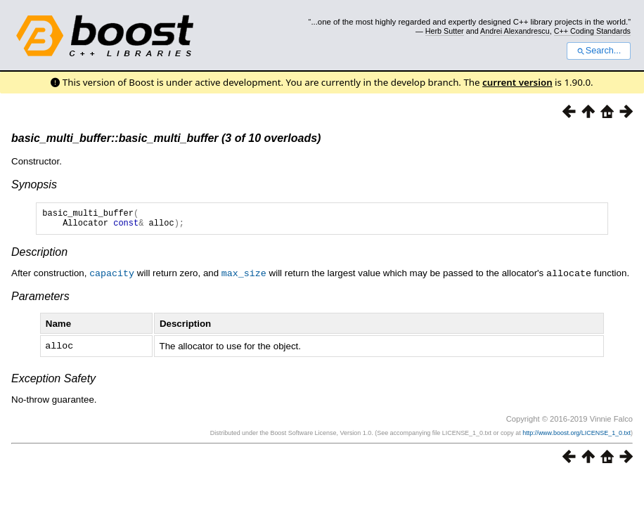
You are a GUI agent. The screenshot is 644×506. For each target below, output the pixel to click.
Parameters (40, 300)
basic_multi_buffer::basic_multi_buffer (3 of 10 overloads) (166, 138)
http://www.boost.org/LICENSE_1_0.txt (576, 435)
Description (39, 256)
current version (517, 82)
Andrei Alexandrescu (515, 31)
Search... (599, 51)
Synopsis (34, 184)
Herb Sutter (444, 31)
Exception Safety (53, 381)
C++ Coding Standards (592, 31)
